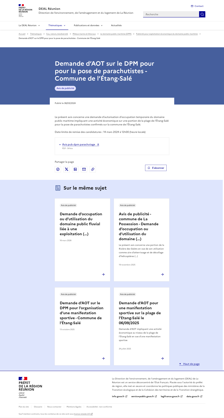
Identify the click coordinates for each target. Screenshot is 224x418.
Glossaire (38, 406)
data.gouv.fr (193, 396)
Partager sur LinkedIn (75, 169)
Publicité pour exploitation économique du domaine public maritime (167, 34)
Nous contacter (54, 406)
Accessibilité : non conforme (99, 406)
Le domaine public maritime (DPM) (115, 34)
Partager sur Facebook (58, 169)
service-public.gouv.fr (142, 396)
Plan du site (24, 406)
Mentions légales (74, 406)
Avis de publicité (65, 88)
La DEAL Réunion (28, 25)
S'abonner (156, 168)
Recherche (202, 14)
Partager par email (84, 169)
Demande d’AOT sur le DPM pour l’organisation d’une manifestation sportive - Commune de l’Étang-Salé (81, 313)
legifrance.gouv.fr (170, 396)
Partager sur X (66, 169)
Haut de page (191, 364)
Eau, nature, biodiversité (57, 34)
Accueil (22, 34)
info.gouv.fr (118, 396)
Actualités (116, 25)
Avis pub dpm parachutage (79, 144)
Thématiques (55, 25)
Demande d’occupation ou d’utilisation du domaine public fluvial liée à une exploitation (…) (81, 224)
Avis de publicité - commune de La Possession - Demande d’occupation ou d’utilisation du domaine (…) (139, 226)
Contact (199, 6)
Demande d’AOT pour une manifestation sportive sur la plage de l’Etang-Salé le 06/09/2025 (140, 313)
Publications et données (86, 25)
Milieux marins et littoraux (84, 34)
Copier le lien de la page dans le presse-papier (93, 169)
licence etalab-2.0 (82, 414)
